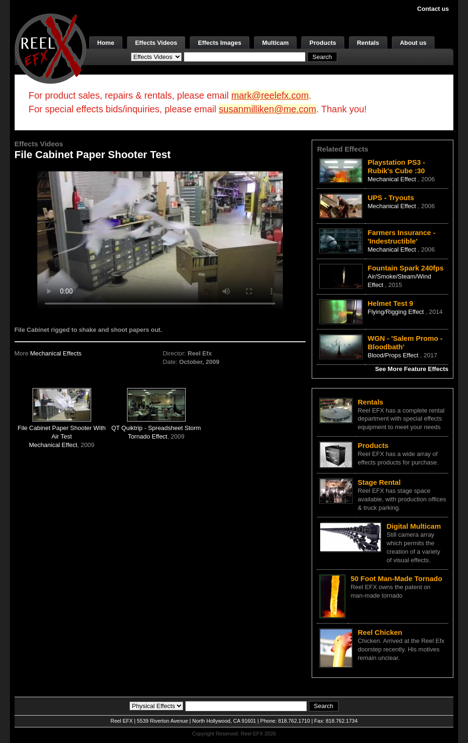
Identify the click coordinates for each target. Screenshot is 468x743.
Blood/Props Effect (393, 355)
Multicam (275, 42)
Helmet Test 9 (390, 303)
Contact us (433, 8)
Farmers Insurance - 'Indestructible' (401, 236)
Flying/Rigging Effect (396, 311)
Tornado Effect (148, 436)
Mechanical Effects (56, 353)
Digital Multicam (413, 526)
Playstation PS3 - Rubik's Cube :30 (396, 166)
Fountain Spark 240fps (405, 268)
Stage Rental (378, 482)
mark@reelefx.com (270, 95)
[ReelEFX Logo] (50, 47)
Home (105, 42)
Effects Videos (156, 42)
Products (322, 42)
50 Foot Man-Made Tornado (396, 578)
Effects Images (219, 42)
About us (413, 42)
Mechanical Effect (53, 444)
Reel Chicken (379, 632)
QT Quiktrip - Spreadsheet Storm (156, 427)
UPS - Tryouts (390, 198)
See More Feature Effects (411, 368)
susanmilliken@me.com (267, 109)
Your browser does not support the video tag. (160, 240)
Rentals (368, 42)
